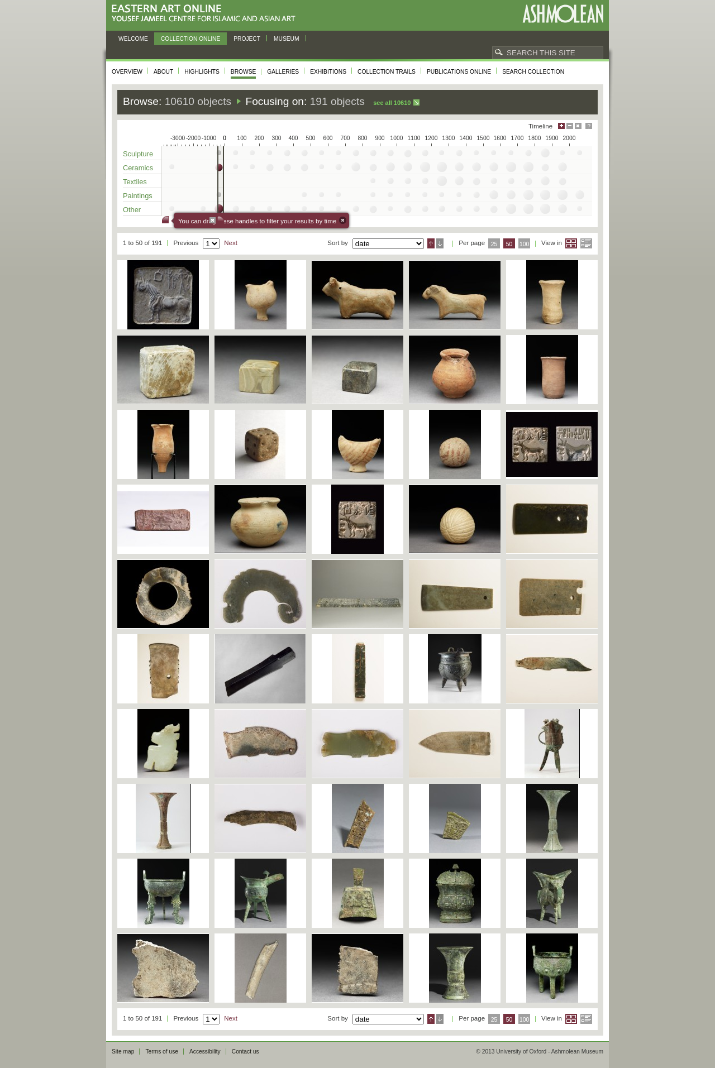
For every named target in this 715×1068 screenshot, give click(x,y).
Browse (243, 72)
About (163, 72)
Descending (440, 243)
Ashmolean (562, 13)
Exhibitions (328, 72)
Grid (571, 243)
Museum (286, 39)
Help (588, 126)
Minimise (569, 126)
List (586, 243)
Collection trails (387, 72)
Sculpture (138, 154)
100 (524, 244)
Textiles (135, 182)
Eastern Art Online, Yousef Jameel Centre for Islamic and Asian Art (206, 13)
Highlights (202, 72)
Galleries (283, 72)
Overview (127, 72)
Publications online (459, 72)
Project (246, 39)
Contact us (245, 1051)
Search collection (533, 72)
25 (494, 244)
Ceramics (138, 168)
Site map (123, 1051)
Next (230, 243)
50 (509, 244)
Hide (578, 126)
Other (132, 209)
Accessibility (205, 1051)
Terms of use (161, 1051)
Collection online (190, 39)
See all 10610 (392, 102)
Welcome (133, 39)
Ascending (431, 243)
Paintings (137, 195)
